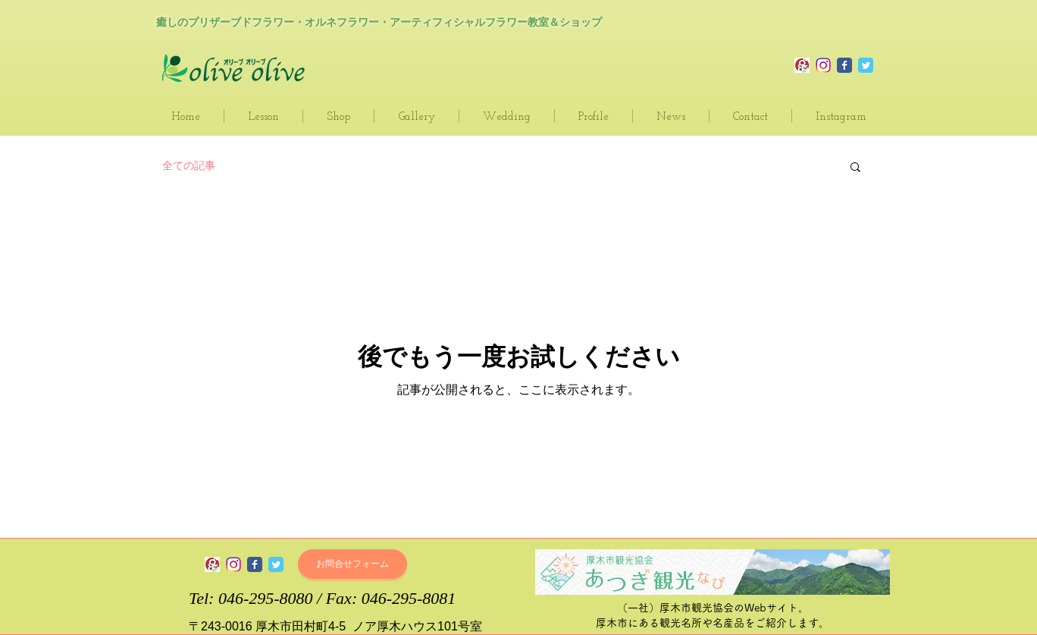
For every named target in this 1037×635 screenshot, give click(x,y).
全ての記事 (188, 165)
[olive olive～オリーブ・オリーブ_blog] (802, 65)
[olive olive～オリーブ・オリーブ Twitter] (276, 564)
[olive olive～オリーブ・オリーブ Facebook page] (254, 564)
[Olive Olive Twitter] (865, 65)
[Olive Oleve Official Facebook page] (844, 65)
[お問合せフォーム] (352, 564)
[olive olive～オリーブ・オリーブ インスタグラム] (233, 564)
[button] (855, 168)
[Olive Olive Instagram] (823, 65)
